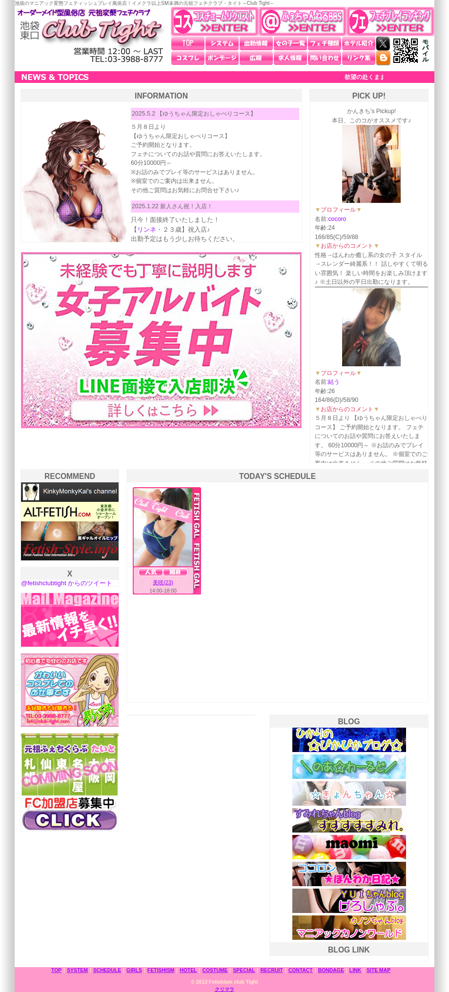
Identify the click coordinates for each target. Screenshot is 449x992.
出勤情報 (256, 43)
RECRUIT (271, 970)
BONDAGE (331, 970)
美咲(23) (163, 582)
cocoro (337, 219)
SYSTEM (77, 970)
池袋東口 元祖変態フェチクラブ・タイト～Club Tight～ (90, 36)
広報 (256, 58)
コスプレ (188, 58)
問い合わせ (324, 58)
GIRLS (134, 970)
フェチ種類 (324, 43)
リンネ (146, 229)
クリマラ (224, 989)
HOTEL (188, 970)
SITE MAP (378, 970)
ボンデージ (222, 58)
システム (222, 43)
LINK (355, 970)
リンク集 (359, 58)
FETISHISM (160, 970)
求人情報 (290, 58)
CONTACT (300, 970)
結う (334, 381)
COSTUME (214, 970)
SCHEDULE (107, 970)
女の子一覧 (290, 43)
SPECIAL (244, 970)
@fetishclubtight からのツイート (66, 583)
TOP (188, 43)
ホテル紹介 (359, 43)
